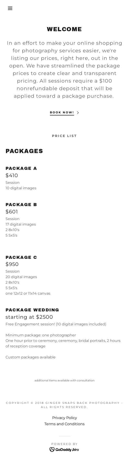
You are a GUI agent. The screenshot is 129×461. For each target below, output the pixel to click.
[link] (64, 449)
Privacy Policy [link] (64, 418)
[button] (9, 8)
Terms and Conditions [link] (64, 424)
